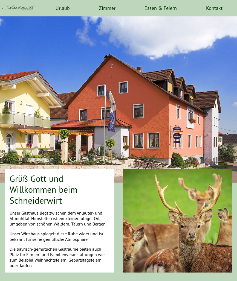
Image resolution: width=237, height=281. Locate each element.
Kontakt (214, 8)
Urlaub (63, 8)
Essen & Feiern (160, 8)
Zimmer (107, 8)
